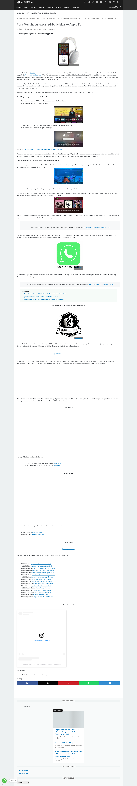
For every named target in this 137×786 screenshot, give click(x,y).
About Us (61, 779)
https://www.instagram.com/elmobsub (43, 598)
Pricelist (51, 7)
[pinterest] (51, 713)
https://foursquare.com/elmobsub (43, 613)
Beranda (20, 7)
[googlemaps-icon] (114, 2)
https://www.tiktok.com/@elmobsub (41, 596)
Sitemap (43, 7)
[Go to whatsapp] (4, 780)
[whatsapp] (65, 713)
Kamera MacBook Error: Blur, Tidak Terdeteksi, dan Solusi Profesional (44, 323)
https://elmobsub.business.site (42, 620)
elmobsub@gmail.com (37, 564)
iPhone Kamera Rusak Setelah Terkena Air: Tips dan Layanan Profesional (45, 317)
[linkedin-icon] (102, 2)
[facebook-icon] (106, 2)
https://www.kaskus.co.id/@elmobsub (42, 607)
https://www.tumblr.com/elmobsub (41, 615)
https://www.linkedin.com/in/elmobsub (43, 604)
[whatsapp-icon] (119, 2)
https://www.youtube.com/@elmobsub (42, 602)
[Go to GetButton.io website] (4, 784)
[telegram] (79, 713)
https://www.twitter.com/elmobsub (41, 593)
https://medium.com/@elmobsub (41, 609)
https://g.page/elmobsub (43, 618)
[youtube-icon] (98, 2)
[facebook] (24, 713)
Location (68, 7)
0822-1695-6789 (37, 562)
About (27, 7)
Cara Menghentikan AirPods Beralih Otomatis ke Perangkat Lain (43, 159)
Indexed (60, 7)
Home (55, 779)
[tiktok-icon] (94, 2)
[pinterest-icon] (110, 2)
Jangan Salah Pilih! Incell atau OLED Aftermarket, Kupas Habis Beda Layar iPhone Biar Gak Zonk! (106, 43)
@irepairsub (57, 495)
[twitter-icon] (86, 2)
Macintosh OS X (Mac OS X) (103, 54)
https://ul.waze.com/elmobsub (42, 624)
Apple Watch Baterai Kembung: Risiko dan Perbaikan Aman (41, 320)
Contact (77, 7)
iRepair (32, 74)
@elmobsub (53, 379)
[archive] (99, 94)
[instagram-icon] (90, 2)
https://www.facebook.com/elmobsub (43, 600)
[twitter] (38, 713)
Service (34, 7)
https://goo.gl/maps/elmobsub (43, 622)
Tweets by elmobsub (51, 578)
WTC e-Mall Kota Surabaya (64, 76)
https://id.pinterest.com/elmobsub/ (42, 611)
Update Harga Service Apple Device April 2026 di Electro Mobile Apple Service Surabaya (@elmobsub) (105, 65)
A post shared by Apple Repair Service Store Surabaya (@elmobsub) (41, 694)
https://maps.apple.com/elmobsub (43, 626)
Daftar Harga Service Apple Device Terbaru (54, 307)
